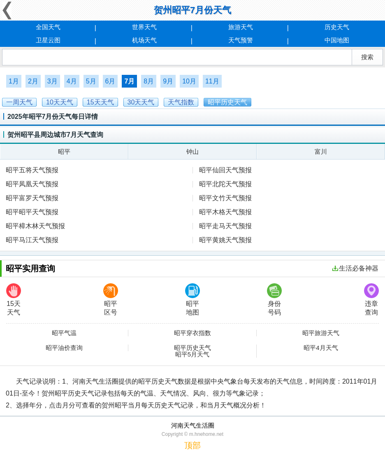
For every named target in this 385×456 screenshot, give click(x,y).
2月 (33, 81)
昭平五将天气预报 (32, 170)
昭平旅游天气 (320, 333)
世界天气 (144, 26)
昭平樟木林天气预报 (35, 225)
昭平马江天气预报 (32, 239)
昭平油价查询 (64, 348)
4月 (72, 81)
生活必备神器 (355, 268)
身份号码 (274, 299)
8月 (149, 81)
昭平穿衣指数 (192, 333)
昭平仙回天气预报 (225, 170)
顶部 (192, 445)
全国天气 (48, 26)
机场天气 (144, 40)
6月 (110, 81)
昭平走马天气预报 (225, 225)
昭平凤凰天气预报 (32, 184)
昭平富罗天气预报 (32, 197)
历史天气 (337, 26)
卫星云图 (48, 40)
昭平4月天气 (321, 348)
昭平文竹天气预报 (225, 197)
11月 (212, 81)
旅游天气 (240, 26)
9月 (168, 81)
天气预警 (240, 40)
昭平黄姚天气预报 (225, 239)
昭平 (64, 151)
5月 (91, 81)
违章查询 (371, 299)
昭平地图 (192, 299)
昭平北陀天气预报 (225, 184)
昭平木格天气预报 (225, 211)
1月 (14, 81)
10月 (189, 81)
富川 (321, 151)
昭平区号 (110, 299)
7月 (129, 81)
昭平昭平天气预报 (32, 211)
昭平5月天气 (192, 354)
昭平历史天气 (192, 348)
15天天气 (13, 299)
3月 (52, 81)
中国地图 (337, 40)
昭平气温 (64, 333)
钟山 (192, 151)
